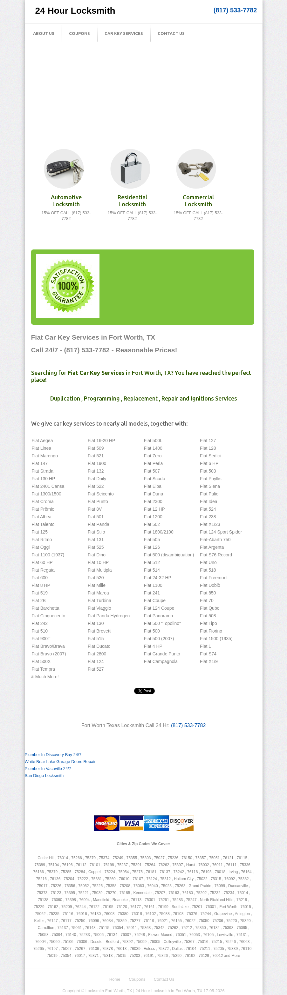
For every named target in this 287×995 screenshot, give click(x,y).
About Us (43, 33)
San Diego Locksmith (44, 775)
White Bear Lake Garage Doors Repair (60, 761)
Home (114, 979)
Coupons (79, 33)
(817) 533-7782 (235, 10)
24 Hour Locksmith (75, 11)
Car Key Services (124, 33)
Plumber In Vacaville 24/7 (48, 768)
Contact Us (171, 33)
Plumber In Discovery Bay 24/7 (53, 754)
